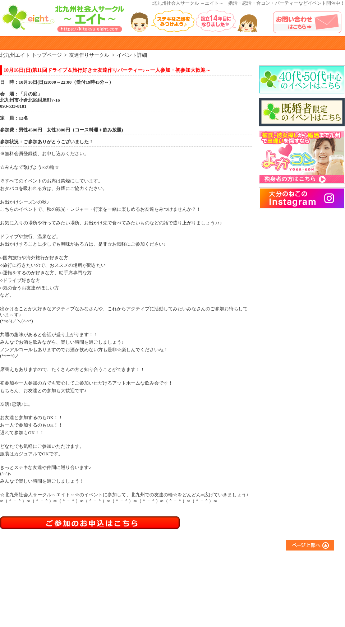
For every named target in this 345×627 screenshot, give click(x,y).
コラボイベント (221, 599)
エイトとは (42, 43)
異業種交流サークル (226, 580)
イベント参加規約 (146, 43)
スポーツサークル (223, 590)
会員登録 (149, 590)
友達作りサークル (223, 560)
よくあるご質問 (286, 560)
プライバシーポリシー (293, 590)
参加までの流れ (156, 570)
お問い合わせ (284, 580)
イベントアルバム (303, 43)
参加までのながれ (94, 43)
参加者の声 (198, 43)
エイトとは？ (154, 560)
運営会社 (279, 599)
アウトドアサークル (226, 570)
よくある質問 (251, 43)
